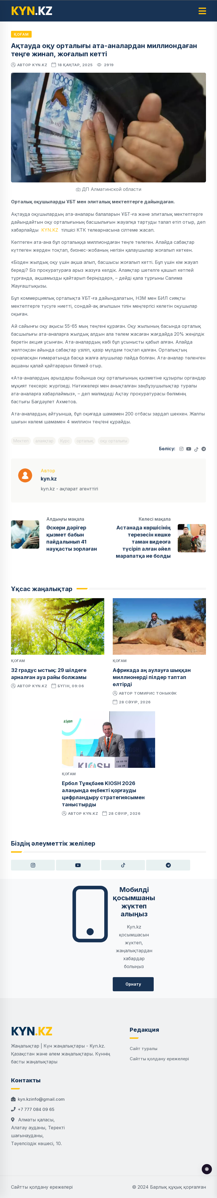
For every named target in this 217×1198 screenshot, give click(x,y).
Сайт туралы (143, 1048)
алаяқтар (44, 440)
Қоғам (21, 34)
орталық (85, 440)
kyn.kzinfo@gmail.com (41, 1099)
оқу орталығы (113, 440)
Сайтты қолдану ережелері (159, 1058)
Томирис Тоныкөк (155, 693)
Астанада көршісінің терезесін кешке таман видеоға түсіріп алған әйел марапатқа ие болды (143, 542)
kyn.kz (39, 65)
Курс (65, 440)
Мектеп (21, 440)
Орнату (133, 984)
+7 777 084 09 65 (36, 1109)
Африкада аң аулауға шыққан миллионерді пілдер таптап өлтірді (152, 677)
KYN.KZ (49, 230)
